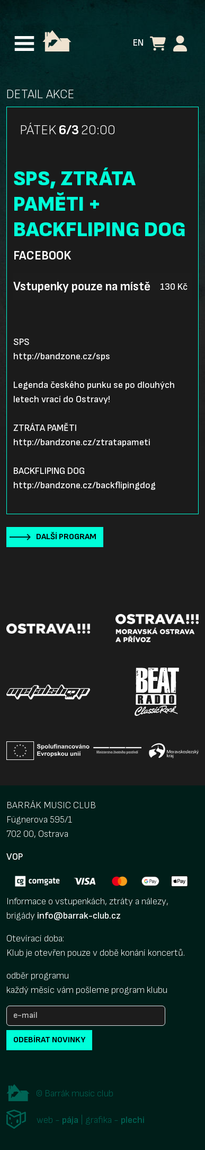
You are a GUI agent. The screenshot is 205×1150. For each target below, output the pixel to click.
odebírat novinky (49, 1040)
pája (70, 1120)
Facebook (42, 255)
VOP (14, 856)
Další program (66, 537)
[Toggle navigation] (24, 43)
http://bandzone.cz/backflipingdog (84, 485)
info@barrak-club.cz (79, 915)
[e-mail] (85, 1016)
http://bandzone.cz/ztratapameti (81, 442)
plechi (133, 1120)
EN (138, 42)
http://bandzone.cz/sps (61, 356)
